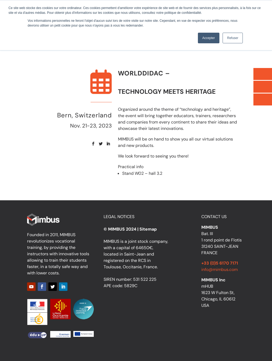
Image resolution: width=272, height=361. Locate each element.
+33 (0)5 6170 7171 (219, 263)
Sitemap (148, 229)
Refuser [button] (232, 38)
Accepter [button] (208, 38)
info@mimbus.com (219, 269)
